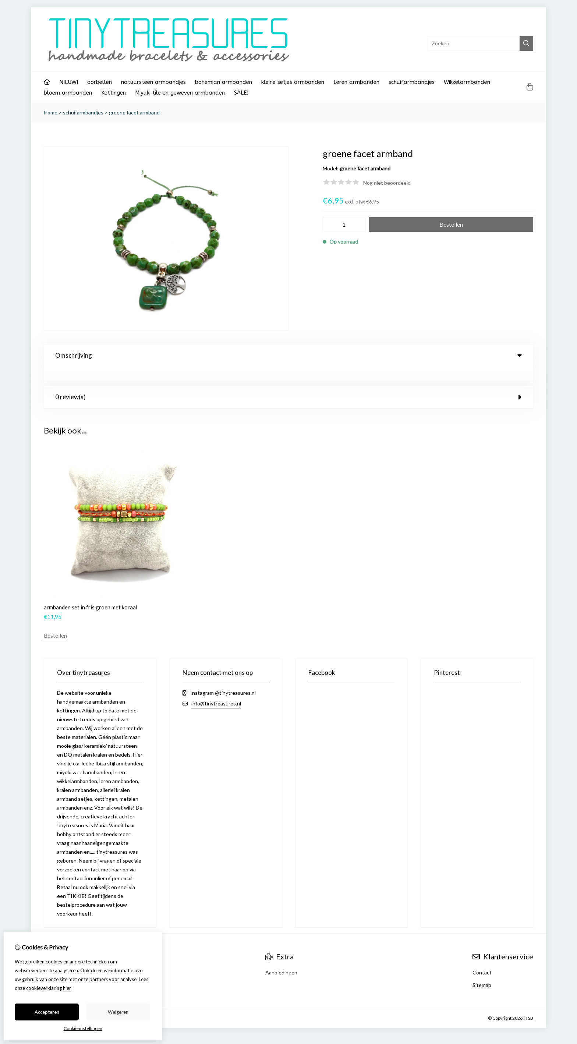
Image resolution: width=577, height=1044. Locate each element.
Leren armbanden (356, 82)
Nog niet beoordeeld (387, 183)
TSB (529, 1003)
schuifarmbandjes (412, 82)
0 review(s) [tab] (288, 382)
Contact (482, 957)
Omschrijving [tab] (288, 355)
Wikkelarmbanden (467, 82)
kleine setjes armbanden (292, 82)
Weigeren (118, 1012)
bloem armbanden (68, 92)
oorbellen (99, 82)
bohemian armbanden (223, 82)
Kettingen (113, 92)
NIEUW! (68, 82)
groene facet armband (134, 112)
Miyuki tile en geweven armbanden (180, 92)
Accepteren (47, 1012)
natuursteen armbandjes (153, 82)
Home (50, 112)
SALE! (241, 92)
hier (67, 988)
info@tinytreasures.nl (216, 688)
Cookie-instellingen (83, 1028)
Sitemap (481, 970)
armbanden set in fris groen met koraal (90, 592)
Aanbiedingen (281, 957)
